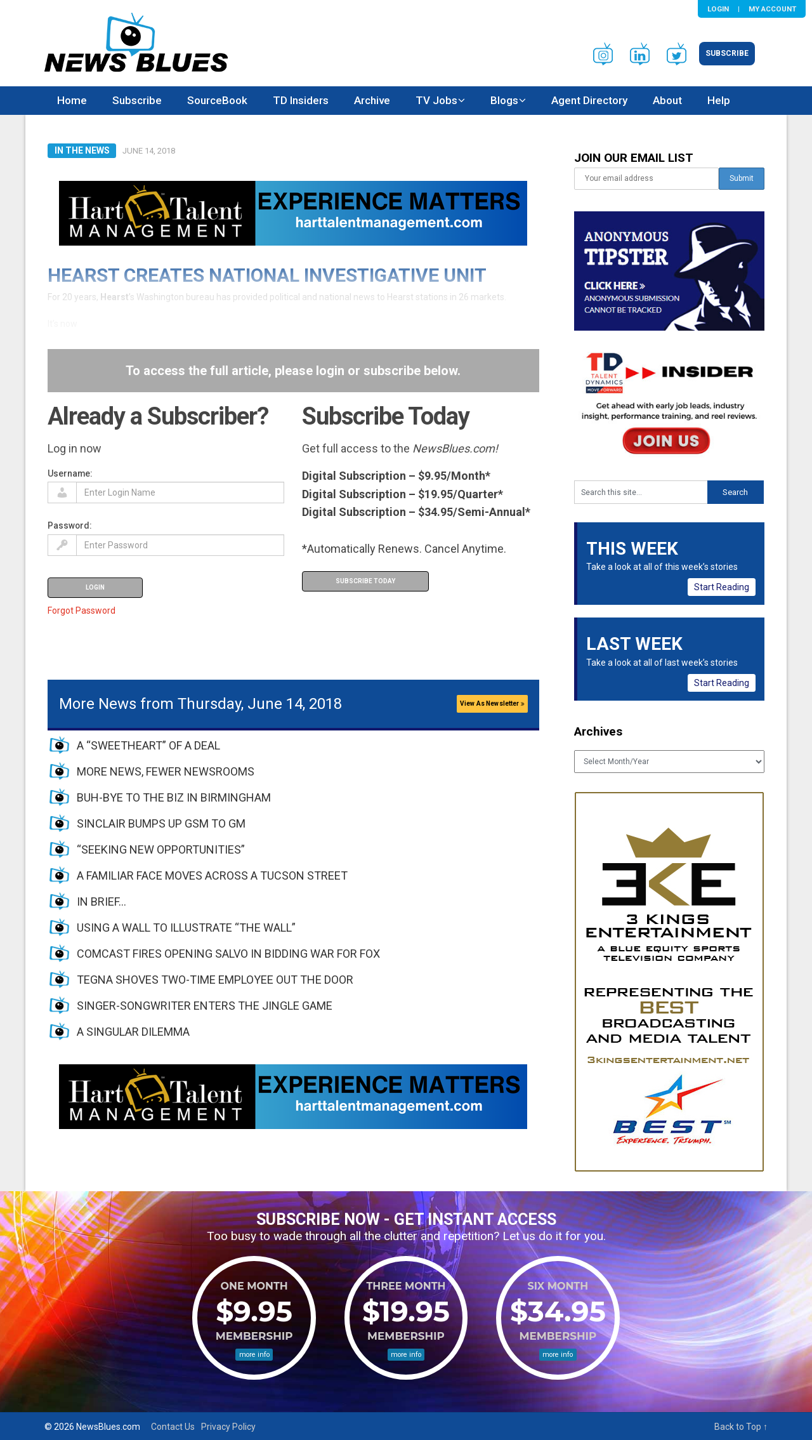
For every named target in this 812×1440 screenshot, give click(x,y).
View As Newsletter (492, 703)
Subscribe (727, 53)
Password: (70, 525)
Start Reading (721, 587)
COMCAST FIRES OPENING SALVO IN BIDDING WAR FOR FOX (228, 953)
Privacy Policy (228, 1427)
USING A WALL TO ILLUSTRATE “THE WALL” (186, 927)
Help (718, 100)
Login (718, 8)
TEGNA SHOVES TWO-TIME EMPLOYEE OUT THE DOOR (215, 979)
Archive (372, 100)
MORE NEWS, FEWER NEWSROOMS (165, 771)
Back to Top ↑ (741, 1427)
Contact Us (173, 1427)
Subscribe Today (365, 581)
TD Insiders (301, 100)
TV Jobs (436, 100)
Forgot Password (81, 610)
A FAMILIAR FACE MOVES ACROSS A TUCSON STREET (212, 875)
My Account (772, 8)
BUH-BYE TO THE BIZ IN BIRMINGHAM (174, 797)
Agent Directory (589, 100)
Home (72, 100)
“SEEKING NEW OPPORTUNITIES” (161, 849)
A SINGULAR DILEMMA (133, 1031)
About (667, 100)
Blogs (504, 100)
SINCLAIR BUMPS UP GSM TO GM (161, 823)
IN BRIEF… (101, 901)
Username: (70, 473)
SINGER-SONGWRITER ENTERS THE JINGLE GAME (204, 1005)
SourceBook (217, 100)
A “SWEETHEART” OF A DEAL (148, 745)
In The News (82, 150)
